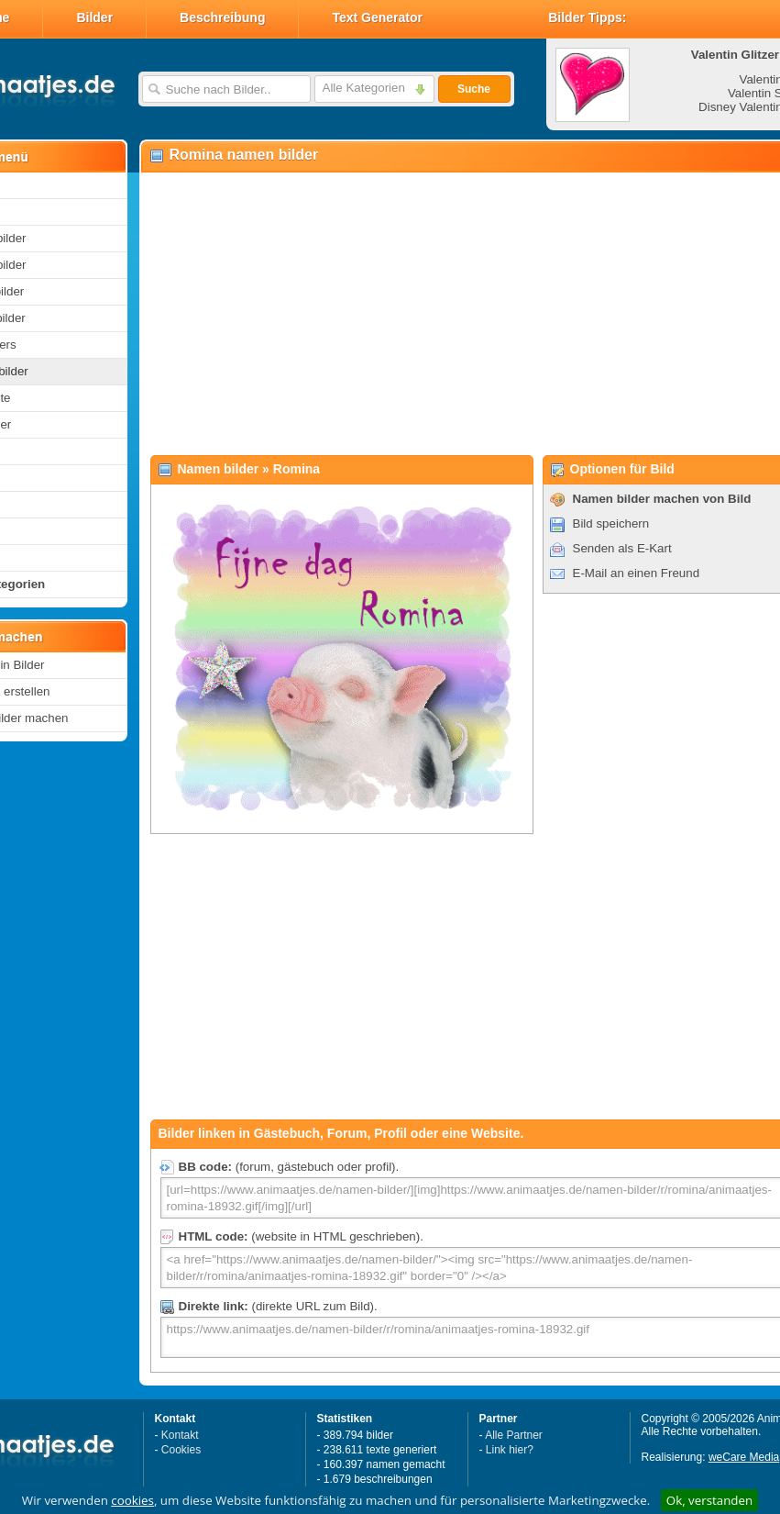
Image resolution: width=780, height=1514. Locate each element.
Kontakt (180, 1435)
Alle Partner (514, 1435)
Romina (296, 469)
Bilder (94, 17)
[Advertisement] (435, 312)
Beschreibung (222, 17)
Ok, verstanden (709, 1500)
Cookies (181, 1449)
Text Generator (377, 17)
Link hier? (509, 1449)
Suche (473, 89)
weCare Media (744, 1457)
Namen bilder (218, 469)
